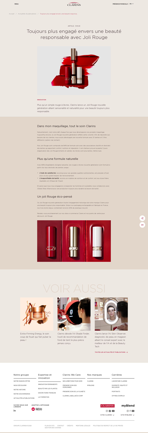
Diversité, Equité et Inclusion (120, 386)
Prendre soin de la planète (74, 391)
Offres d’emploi (118, 395)
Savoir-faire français (47, 393)
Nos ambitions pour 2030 (72, 381)
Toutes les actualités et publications (110, 352)
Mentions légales (83, 425)
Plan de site (49, 425)
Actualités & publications (27, 14)
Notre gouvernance (22, 394)
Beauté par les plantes (47, 388)
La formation (43, 397)
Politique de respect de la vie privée (108, 425)
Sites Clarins (106, 415)
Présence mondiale (120, 4)
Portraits (116, 391)
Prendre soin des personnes (70, 386)
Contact (60, 425)
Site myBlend (127, 415)
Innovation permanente (47, 384)
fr (130, 4)
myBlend (90, 385)
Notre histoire (20, 389)
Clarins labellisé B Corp (73, 395)
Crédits (70, 425)
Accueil (11, 14)
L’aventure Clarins (119, 381)
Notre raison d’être (22, 381)
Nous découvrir (20, 385)
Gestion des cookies (53, 427)
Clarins (90, 381)
